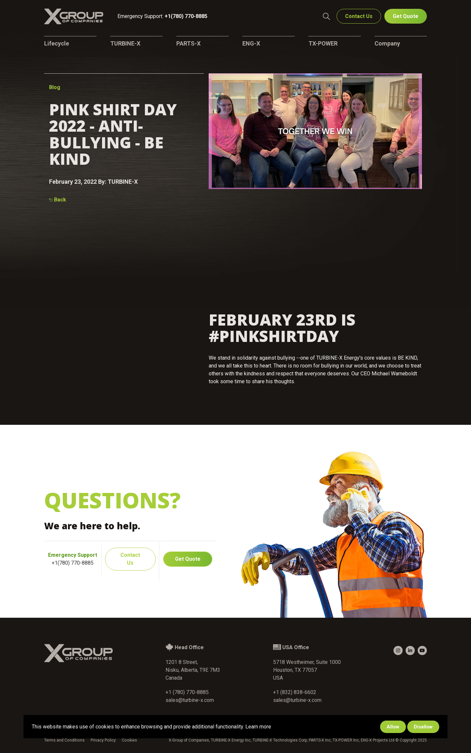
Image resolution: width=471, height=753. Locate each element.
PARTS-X (188, 43)
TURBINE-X (125, 43)
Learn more (258, 727)
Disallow (423, 727)
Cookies (128, 740)
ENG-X (251, 43)
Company (387, 43)
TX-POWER (323, 43)
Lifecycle (56, 43)
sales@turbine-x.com (190, 700)
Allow (393, 727)
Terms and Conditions (64, 740)
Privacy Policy (102, 740)
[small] (398, 650)
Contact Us (359, 16)
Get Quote (405, 16)
